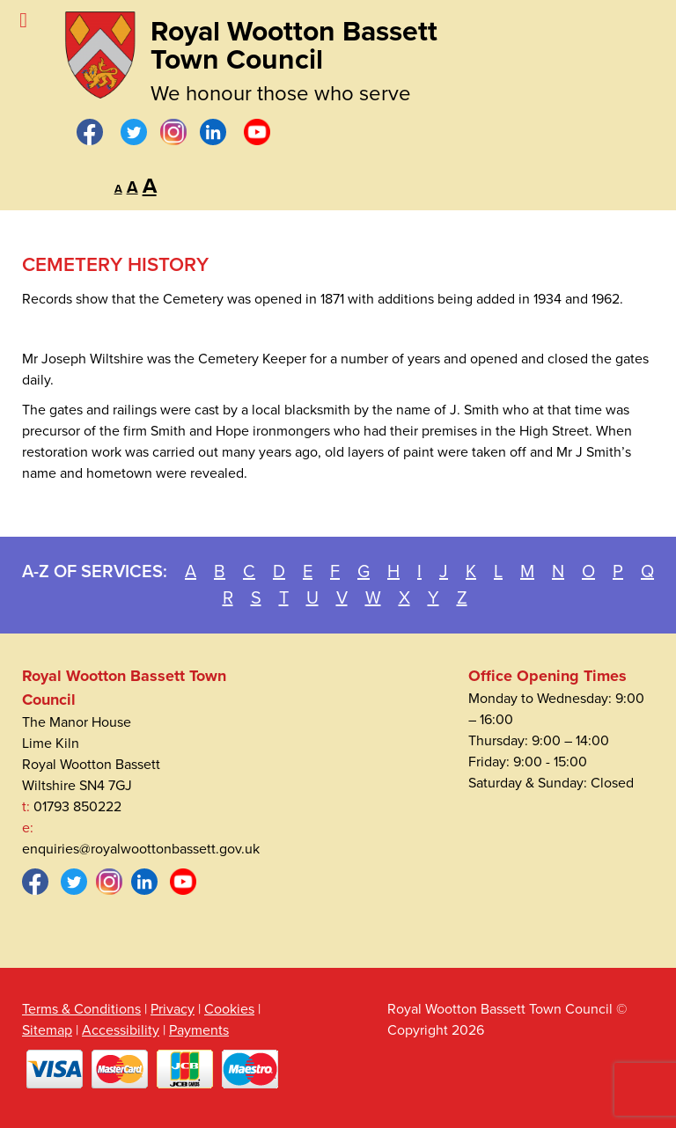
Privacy (173, 1009)
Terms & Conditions (81, 1009)
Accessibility (120, 1030)
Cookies (229, 1009)
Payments (199, 1030)
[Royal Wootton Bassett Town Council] (100, 50)
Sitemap (47, 1030)
